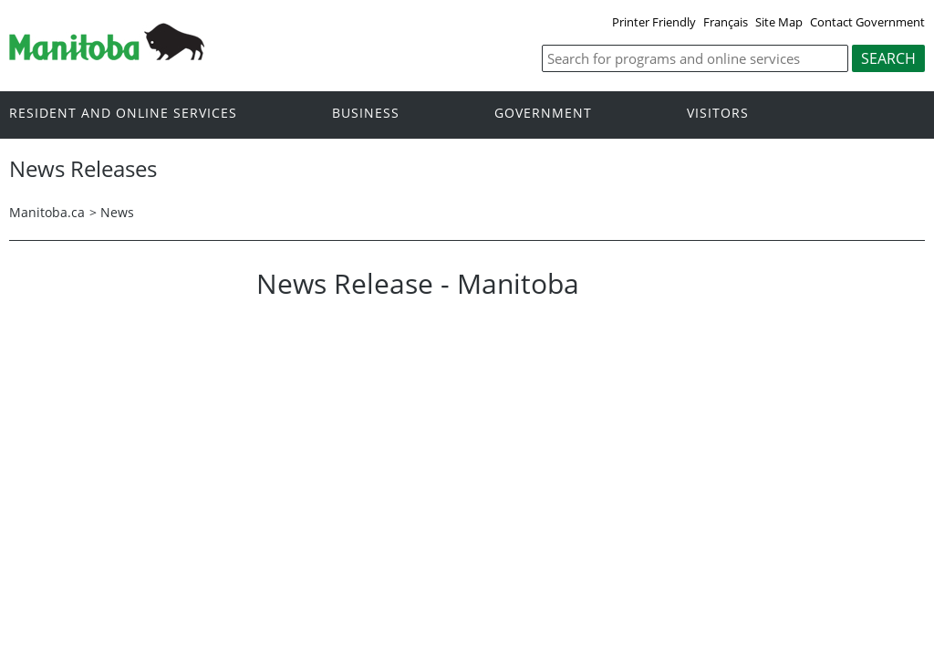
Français (725, 22)
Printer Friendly (654, 22)
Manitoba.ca (47, 212)
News (117, 212)
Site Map (779, 22)
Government (543, 113)
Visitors (718, 113)
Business (366, 113)
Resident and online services (123, 113)
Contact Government (867, 22)
